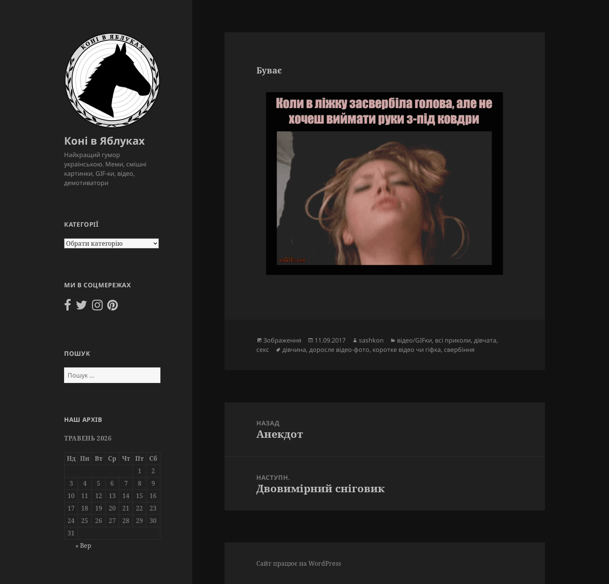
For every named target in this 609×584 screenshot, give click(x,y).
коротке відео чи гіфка (406, 349)
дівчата (485, 340)
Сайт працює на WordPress (298, 563)
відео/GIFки (414, 340)
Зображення (282, 340)
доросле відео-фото (339, 349)
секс (262, 349)
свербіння (459, 349)
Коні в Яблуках (104, 140)
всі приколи (453, 340)
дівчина (294, 349)
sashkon (371, 340)
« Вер (83, 545)
